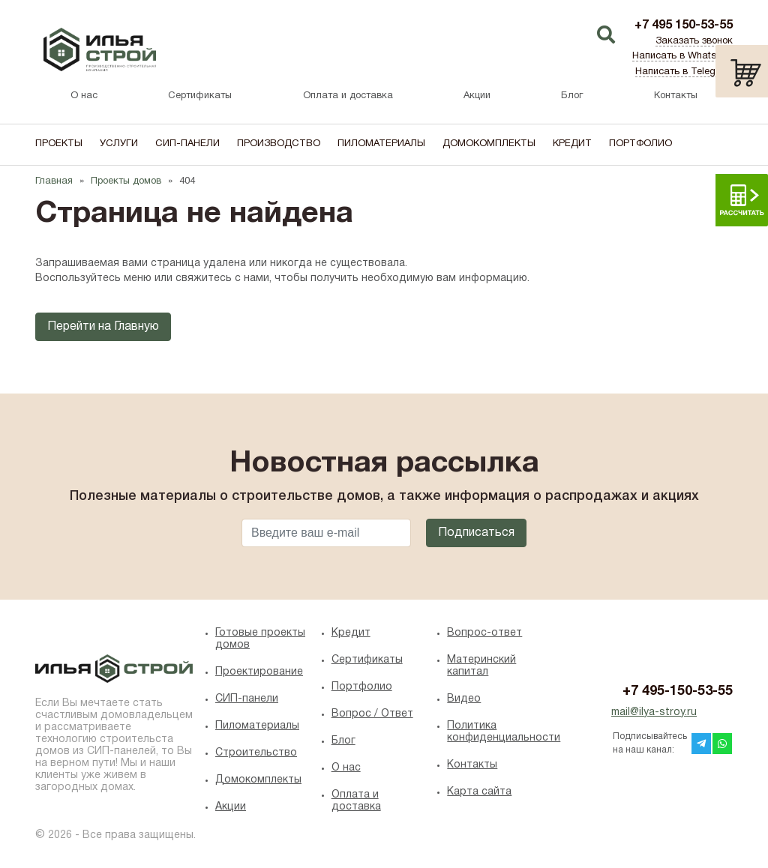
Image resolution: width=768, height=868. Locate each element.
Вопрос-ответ (484, 633)
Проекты (58, 143)
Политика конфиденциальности (500, 732)
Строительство (256, 753)
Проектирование (259, 672)
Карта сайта (479, 792)
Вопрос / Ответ (372, 714)
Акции (477, 95)
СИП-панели (187, 143)
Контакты (676, 95)
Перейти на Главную (103, 327)
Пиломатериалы (381, 143)
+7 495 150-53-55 (683, 25)
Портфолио (640, 143)
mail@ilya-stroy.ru (654, 712)
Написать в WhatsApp (682, 56)
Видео (464, 699)
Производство (278, 143)
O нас (346, 768)
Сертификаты (200, 95)
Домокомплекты (489, 143)
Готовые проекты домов (260, 639)
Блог (572, 95)
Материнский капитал (481, 666)
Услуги (119, 143)
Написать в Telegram (684, 71)
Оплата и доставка (348, 95)
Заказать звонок (694, 41)
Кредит (572, 143)
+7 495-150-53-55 (677, 691)
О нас (84, 95)
